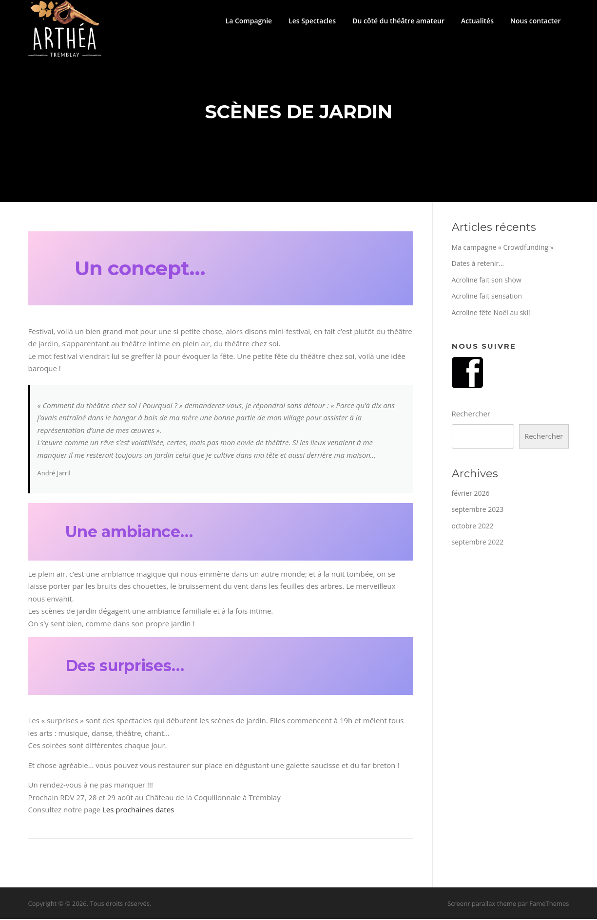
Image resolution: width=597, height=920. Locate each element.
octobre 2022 (473, 526)
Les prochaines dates (138, 811)
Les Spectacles (312, 20)
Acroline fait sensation (487, 297)
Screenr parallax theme (481, 904)
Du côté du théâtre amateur (398, 20)
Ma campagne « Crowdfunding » (503, 248)
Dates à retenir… (478, 264)
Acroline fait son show (486, 280)
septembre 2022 (478, 543)
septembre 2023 (478, 510)
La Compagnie (249, 20)
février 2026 (471, 494)
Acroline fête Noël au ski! (491, 313)
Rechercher (471, 415)
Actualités (477, 20)
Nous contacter (535, 20)
